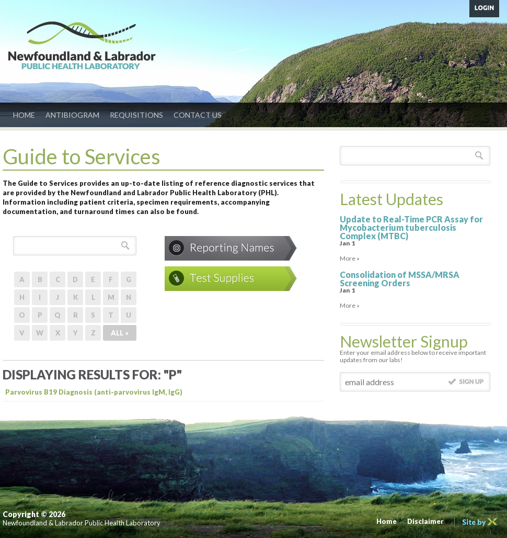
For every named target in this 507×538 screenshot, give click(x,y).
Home (24, 114)
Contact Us (198, 114)
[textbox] (66, 245)
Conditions (231, 248)
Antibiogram (72, 114)
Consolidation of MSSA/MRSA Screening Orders (399, 279)
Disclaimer (425, 521)
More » (350, 258)
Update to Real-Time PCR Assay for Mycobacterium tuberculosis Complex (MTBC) (411, 227)
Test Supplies (231, 278)
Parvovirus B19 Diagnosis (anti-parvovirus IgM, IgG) (93, 392)
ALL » (120, 333)
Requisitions (136, 114)
